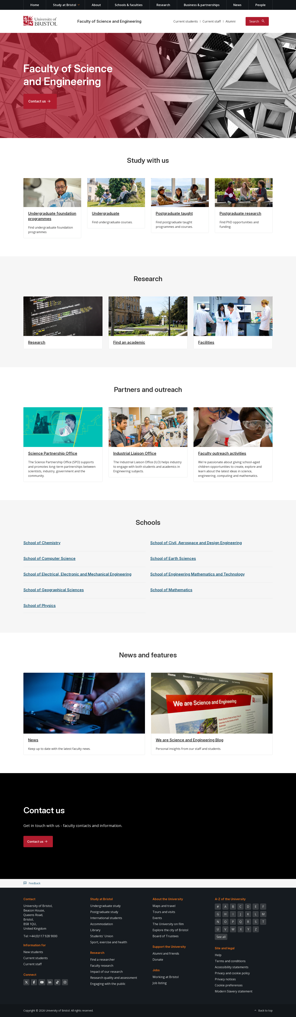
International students (106, 918)
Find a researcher (102, 959)
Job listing (160, 983)
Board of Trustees (166, 936)
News (237, 5)
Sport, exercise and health (108, 942)
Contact (29, 899)
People (260, 5)
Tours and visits (164, 912)
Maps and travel (164, 906)
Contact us (37, 101)
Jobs (156, 970)
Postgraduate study (104, 912)
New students (33, 952)
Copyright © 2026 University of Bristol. (46, 1010)
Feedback (34, 883)
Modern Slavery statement (233, 991)
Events (157, 918)
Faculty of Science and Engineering (109, 21)
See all (221, 937)
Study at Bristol (64, 5)
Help (218, 955)
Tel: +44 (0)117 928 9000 (40, 936)
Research (163, 5)
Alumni (230, 21)
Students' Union (101, 936)
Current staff (212, 21)
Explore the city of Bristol (170, 930)
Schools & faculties (129, 5)
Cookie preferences (229, 985)
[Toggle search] (257, 21)
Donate (158, 959)
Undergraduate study (105, 906)
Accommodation (101, 924)
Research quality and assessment (113, 978)
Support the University (169, 947)
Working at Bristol (166, 977)
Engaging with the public (107, 984)
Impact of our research (106, 972)
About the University (168, 899)
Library (95, 930)
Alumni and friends (166, 953)
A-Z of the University (230, 899)
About (96, 5)
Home (34, 5)
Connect (29, 975)
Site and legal (224, 948)
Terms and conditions (230, 961)
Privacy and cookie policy (232, 973)
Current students (185, 21)
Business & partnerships (202, 5)
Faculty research (101, 965)
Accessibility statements (231, 967)
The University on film (168, 924)
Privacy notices (225, 979)
